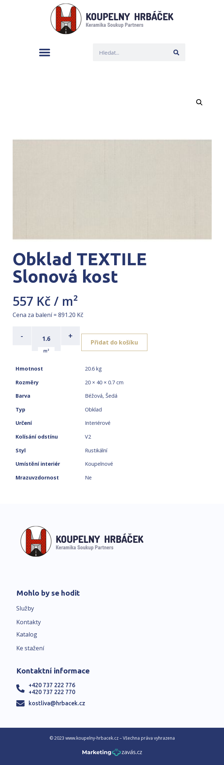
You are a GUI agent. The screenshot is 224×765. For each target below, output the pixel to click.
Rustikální (96, 450)
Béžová (94, 395)
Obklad (93, 409)
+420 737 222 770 (52, 692)
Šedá (111, 395)
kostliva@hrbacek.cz (57, 703)
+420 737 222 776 (52, 685)
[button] (45, 52)
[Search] (176, 52)
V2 (88, 436)
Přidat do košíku (114, 342)
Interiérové (98, 422)
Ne (88, 477)
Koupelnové (99, 463)
